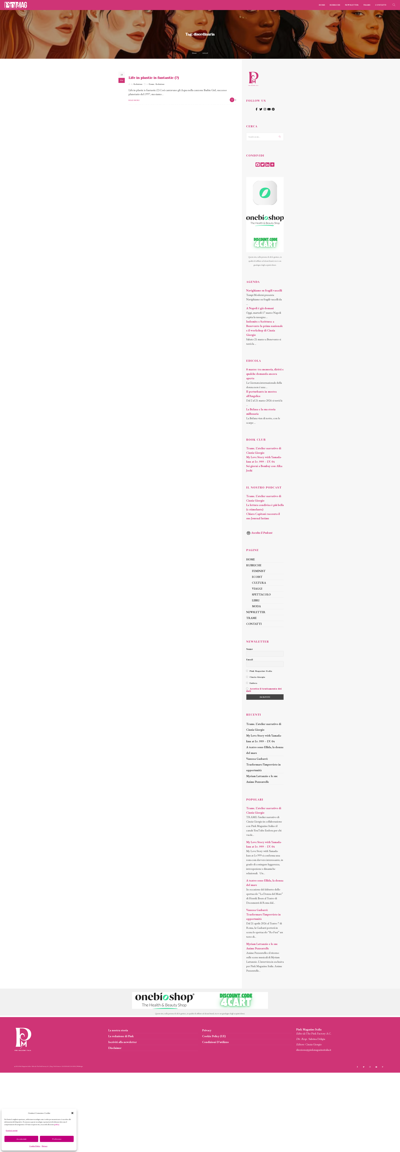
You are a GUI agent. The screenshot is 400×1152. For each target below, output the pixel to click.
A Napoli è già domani (260, 308)
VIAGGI (257, 588)
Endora (251, 683)
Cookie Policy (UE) (214, 1036)
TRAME (367, 5)
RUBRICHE (335, 5)
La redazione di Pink (121, 1036)
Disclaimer (114, 1048)
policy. (57, 1124)
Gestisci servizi (11, 1130)
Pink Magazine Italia (259, 671)
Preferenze (56, 1139)
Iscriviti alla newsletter (122, 1042)
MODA (256, 606)
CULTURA (259, 583)
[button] (72, 1113)
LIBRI (255, 600)
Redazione (138, 84)
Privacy (44, 1146)
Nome (249, 649)
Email (249, 659)
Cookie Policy (34, 1146)
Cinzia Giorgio (255, 677)
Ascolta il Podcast (259, 532)
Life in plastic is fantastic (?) (153, 78)
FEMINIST (259, 571)
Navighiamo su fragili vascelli (264, 290)
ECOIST (257, 577)
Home (194, 53)
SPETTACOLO (261, 594)
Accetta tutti (21, 1139)
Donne (151, 84)
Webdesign (80, 1066)
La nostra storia (118, 1030)
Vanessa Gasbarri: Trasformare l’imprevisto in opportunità (263, 764)
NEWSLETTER (352, 5)
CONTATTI (380, 5)
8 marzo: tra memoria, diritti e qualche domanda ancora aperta (265, 373)
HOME (322, 5)
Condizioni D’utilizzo (215, 1042)
